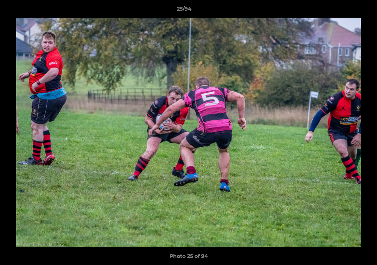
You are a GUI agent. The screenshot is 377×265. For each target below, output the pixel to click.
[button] (346, 10)
